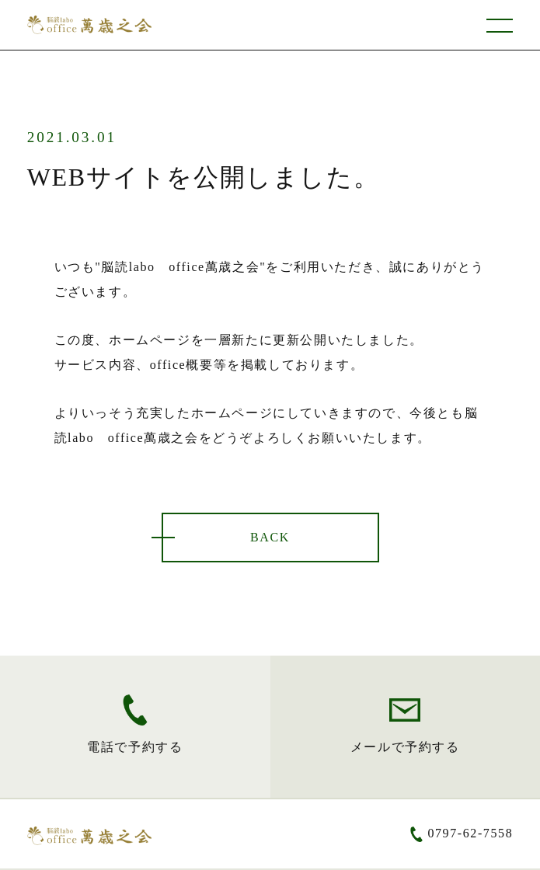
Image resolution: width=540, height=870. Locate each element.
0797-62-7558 (470, 833)
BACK (270, 537)
